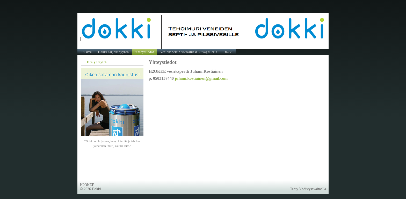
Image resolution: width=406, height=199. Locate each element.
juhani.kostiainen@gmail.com (201, 78)
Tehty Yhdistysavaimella (308, 189)
